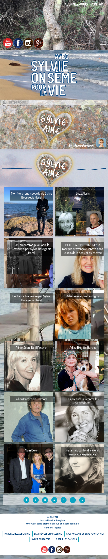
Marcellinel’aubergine (17, 533)
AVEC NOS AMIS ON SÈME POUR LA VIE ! (85, 533)
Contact (98, 4)
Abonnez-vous (76, 4)
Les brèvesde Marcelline (48, 533)
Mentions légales (52, 527)
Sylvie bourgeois (40, 539)
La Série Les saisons (66, 539)
